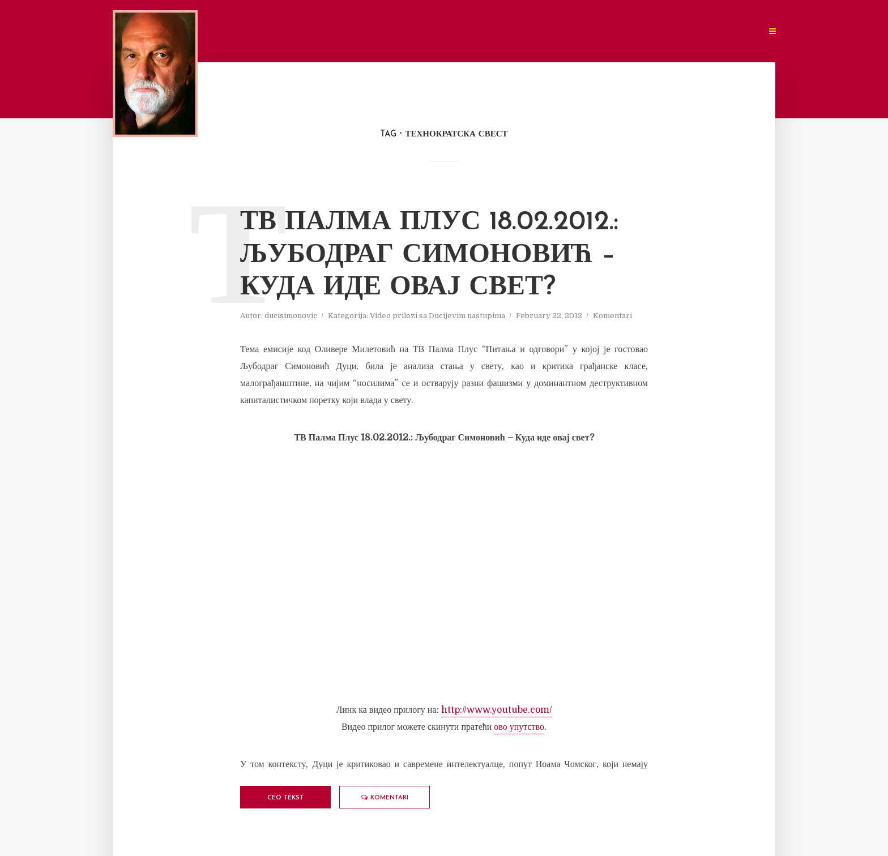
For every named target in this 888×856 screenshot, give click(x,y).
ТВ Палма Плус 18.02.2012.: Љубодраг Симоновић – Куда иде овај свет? (429, 255)
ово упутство (519, 727)
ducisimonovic (290, 315)
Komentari (612, 315)
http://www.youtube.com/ (496, 710)
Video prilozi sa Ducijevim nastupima (437, 315)
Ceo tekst (285, 798)
